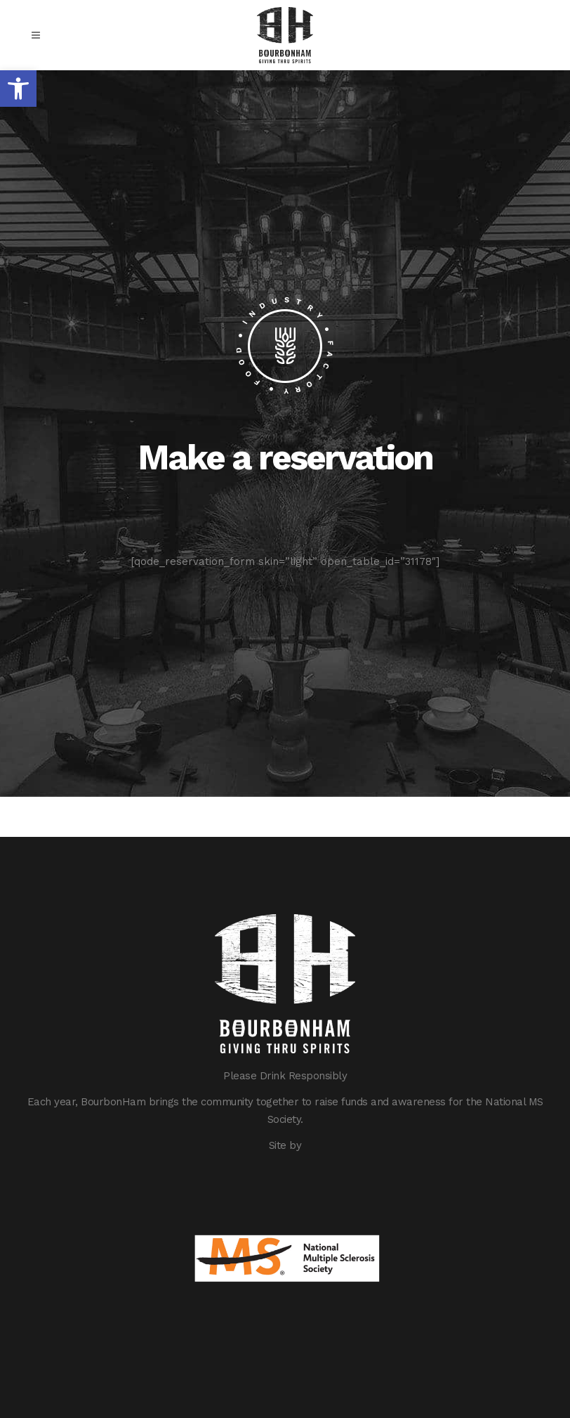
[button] (18, 88)
